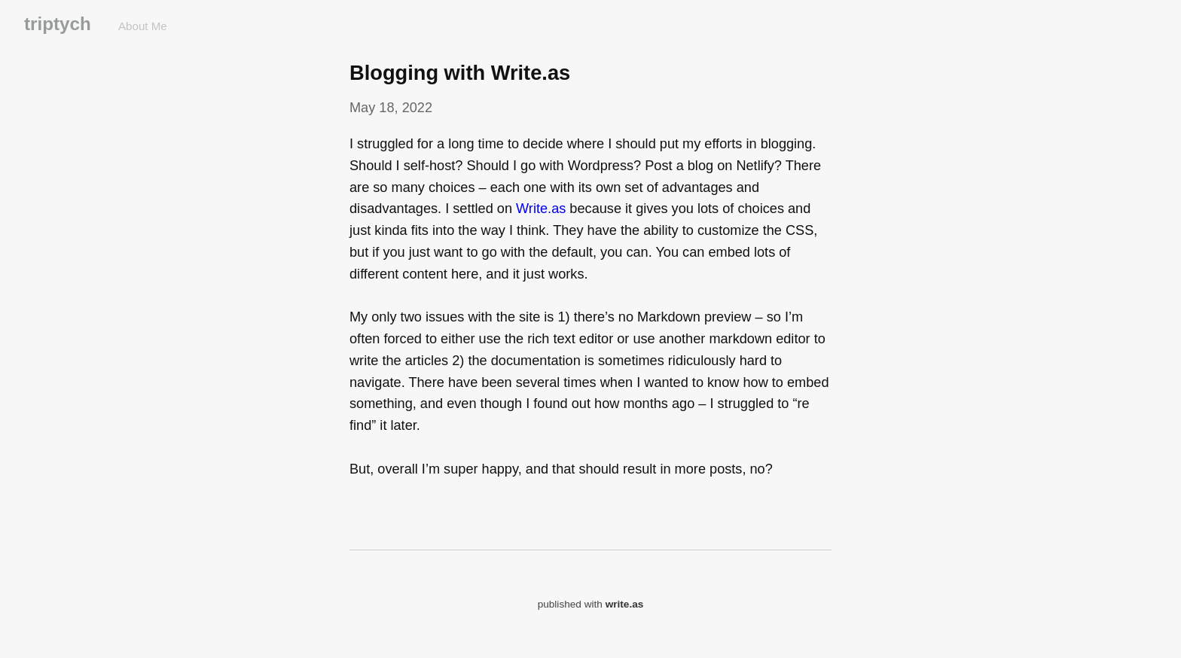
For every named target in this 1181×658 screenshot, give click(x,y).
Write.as (541, 208)
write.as (625, 604)
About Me (142, 26)
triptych (57, 24)
